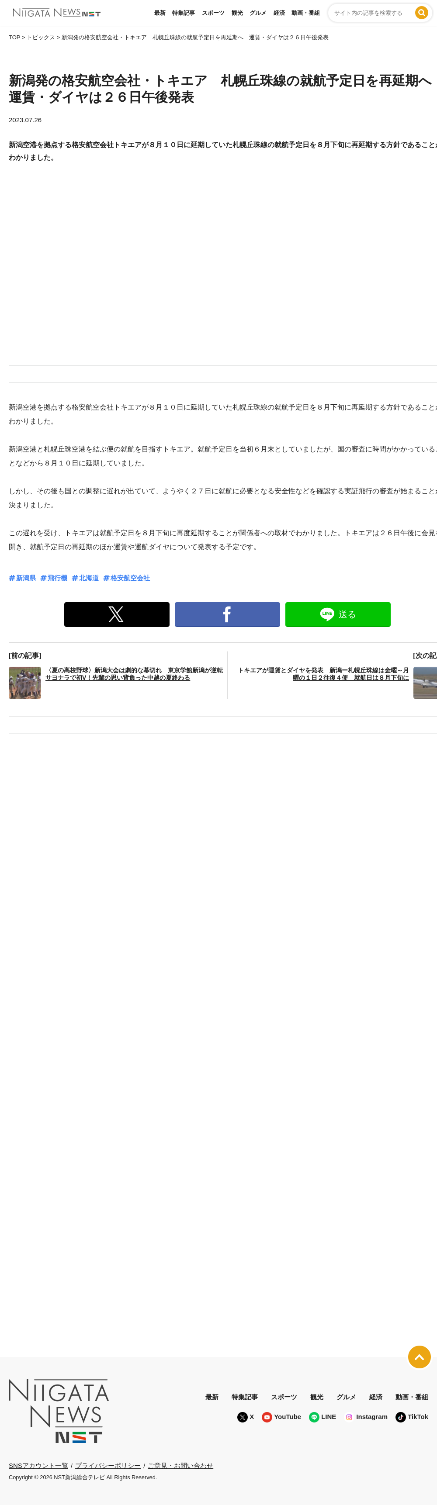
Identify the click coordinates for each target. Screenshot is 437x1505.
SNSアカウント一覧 (38, 1465)
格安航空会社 (130, 578)
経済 (279, 13)
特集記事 (183, 13)
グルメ (258, 13)
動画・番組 (305, 13)
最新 (160, 13)
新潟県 (26, 578)
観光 (237, 13)
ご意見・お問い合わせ (180, 1465)
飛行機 (57, 578)
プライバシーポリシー (108, 1465)
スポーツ (213, 13)
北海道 (89, 578)
